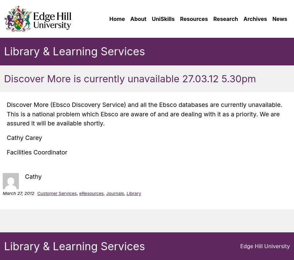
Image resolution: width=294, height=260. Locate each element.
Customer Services (57, 193)
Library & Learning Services (74, 51)
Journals (115, 193)
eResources (91, 193)
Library (134, 193)
